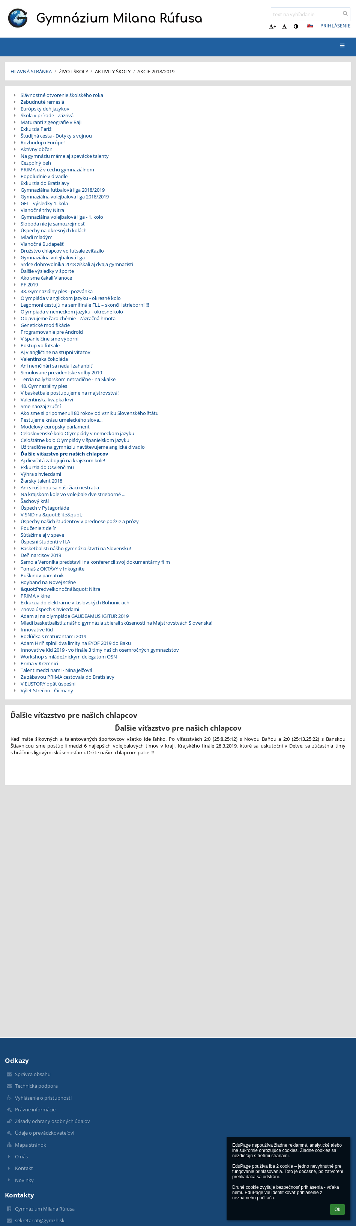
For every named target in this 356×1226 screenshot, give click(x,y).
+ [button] (272, 26)
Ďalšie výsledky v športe (47, 271)
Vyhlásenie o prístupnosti (43, 1097)
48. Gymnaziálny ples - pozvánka (57, 291)
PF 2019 (29, 284)
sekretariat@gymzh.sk (40, 1220)
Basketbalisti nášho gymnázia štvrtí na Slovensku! (76, 548)
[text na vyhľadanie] (310, 14)
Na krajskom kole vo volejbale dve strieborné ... (73, 494)
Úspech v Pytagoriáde (45, 507)
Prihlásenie (335, 25)
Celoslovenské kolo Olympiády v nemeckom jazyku (77, 433)
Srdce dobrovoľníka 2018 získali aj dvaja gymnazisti (77, 264)
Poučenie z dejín (39, 528)
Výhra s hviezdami (41, 474)
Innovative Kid (37, 629)
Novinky (24, 1180)
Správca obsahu (33, 1074)
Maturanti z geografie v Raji (51, 122)
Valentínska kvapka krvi (47, 399)
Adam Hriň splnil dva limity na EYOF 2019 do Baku (76, 643)
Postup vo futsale (40, 345)
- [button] (285, 26)
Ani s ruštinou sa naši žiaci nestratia (60, 487)
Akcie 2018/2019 (155, 71)
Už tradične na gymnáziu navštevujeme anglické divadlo (83, 446)
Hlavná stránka (31, 71)
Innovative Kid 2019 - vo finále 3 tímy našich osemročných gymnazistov (100, 649)
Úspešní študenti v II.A (45, 541)
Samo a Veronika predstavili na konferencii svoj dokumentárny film (95, 562)
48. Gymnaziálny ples (44, 386)
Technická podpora (36, 1085)
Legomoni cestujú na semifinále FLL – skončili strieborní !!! (85, 304)
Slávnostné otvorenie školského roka (62, 95)
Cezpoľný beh (36, 162)
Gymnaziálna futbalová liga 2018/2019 (63, 189)
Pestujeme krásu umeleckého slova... (61, 419)
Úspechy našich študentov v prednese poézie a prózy (80, 521)
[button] (309, 25)
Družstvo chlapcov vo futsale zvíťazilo (62, 250)
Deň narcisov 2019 (41, 555)
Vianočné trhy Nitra (42, 210)
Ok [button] (337, 1209)
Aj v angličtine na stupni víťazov (55, 352)
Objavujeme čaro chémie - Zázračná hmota (68, 318)
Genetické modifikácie (45, 325)
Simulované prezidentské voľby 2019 (61, 372)
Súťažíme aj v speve (42, 534)
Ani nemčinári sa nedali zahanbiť (56, 365)
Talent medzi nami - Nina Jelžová (56, 670)
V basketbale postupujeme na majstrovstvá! (70, 392)
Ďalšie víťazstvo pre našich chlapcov (64, 453)
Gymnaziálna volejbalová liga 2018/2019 (65, 196)
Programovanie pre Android (52, 331)
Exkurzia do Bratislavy (45, 183)
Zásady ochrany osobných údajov (52, 1121)
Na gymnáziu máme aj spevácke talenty (65, 156)
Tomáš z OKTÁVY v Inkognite (52, 568)
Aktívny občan (37, 149)
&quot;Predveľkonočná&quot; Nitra (60, 589)
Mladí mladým (37, 237)
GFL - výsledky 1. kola (44, 203)
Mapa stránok (30, 1144)
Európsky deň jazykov (45, 108)
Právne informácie (35, 1109)
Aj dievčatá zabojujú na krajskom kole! (63, 460)
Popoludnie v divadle (44, 176)
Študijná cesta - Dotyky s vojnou (56, 135)
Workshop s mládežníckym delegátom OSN (69, 656)
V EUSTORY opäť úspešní (48, 683)
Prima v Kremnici (39, 663)
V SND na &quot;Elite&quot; (52, 514)
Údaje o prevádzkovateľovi (44, 1132)
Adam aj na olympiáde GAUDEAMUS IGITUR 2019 (75, 616)
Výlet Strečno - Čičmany (47, 690)
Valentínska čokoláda (44, 359)
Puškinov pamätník (42, 575)
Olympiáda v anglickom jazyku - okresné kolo (71, 298)
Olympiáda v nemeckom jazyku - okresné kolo (72, 311)
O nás (21, 1156)
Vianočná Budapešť (42, 244)
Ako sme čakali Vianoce (46, 277)
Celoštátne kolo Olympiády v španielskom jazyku (75, 440)
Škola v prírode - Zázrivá (47, 115)
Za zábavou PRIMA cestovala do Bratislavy (67, 677)
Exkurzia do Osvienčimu (47, 467)
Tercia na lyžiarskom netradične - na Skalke (68, 379)
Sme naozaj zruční (41, 406)
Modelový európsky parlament (55, 426)
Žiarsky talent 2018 (41, 480)
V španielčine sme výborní (49, 338)
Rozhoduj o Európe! (43, 142)
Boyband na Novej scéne (48, 582)
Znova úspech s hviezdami (50, 609)
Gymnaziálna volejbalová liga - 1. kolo (62, 216)
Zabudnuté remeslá (42, 101)
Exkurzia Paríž (36, 129)
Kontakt (24, 1168)
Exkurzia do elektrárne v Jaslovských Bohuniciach (75, 602)
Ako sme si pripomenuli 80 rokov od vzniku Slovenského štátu (90, 413)
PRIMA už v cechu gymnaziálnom (57, 169)
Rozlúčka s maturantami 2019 (53, 636)
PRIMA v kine (35, 595)
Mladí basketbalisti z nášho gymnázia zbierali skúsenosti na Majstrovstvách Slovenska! (116, 622)
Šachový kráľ (35, 501)
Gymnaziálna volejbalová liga (53, 257)
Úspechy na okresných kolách (54, 230)
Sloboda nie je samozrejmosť (53, 223)
